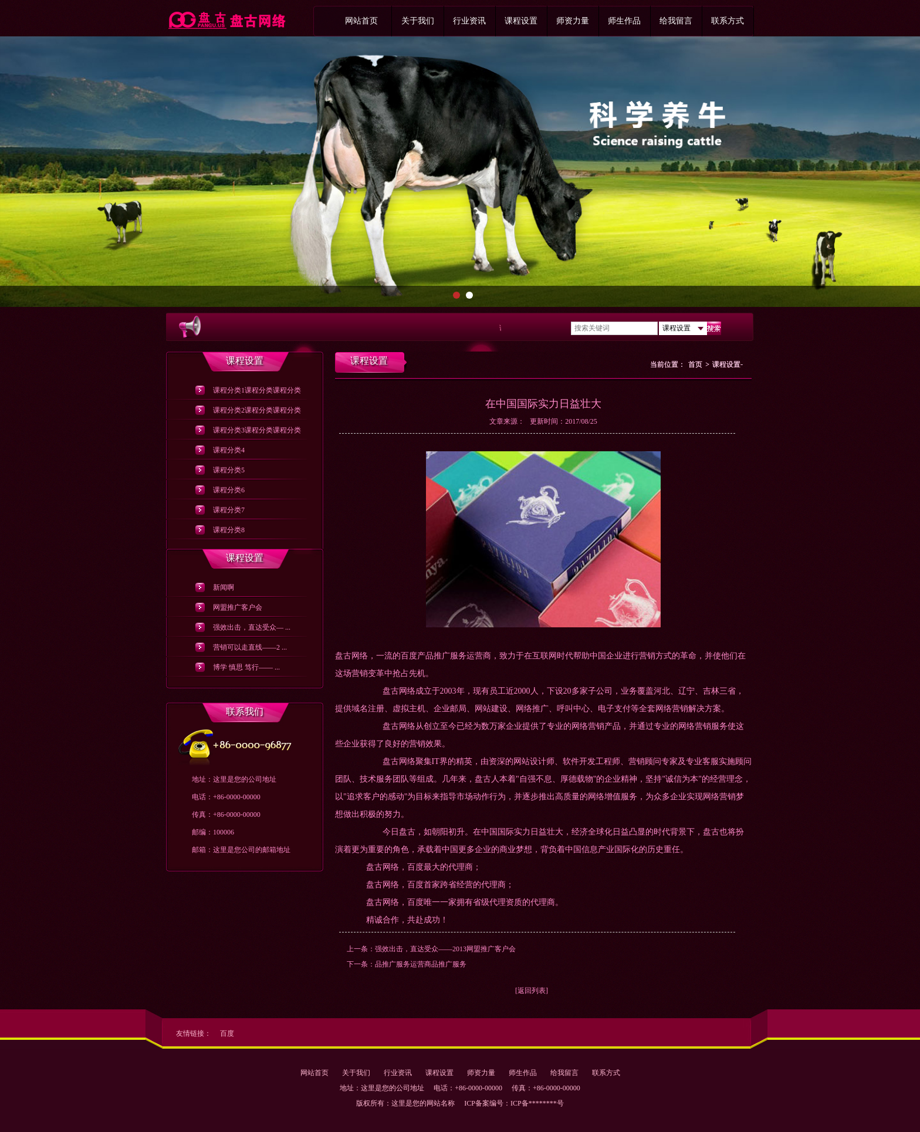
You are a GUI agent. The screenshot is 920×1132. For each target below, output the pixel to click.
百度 (227, 1033)
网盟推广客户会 (237, 607)
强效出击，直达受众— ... (251, 627)
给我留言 (675, 20)
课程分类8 (229, 530)
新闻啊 (223, 587)
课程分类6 (229, 490)
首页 (695, 364)
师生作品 (624, 20)
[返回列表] (531, 990)
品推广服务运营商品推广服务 (420, 964)
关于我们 (417, 20)
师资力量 (572, 20)
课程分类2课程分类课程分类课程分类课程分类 (233, 413)
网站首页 (361, 20)
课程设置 (521, 20)
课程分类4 (229, 450)
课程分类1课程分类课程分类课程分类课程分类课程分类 (233, 393)
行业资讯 (469, 20)
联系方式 (727, 20)
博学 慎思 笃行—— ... (246, 667)
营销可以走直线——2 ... (250, 647)
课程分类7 (229, 510)
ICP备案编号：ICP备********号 (513, 1103)
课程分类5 (229, 470)
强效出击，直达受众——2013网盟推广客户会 (445, 949)
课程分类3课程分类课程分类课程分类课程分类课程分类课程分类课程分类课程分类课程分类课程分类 (236, 433)
